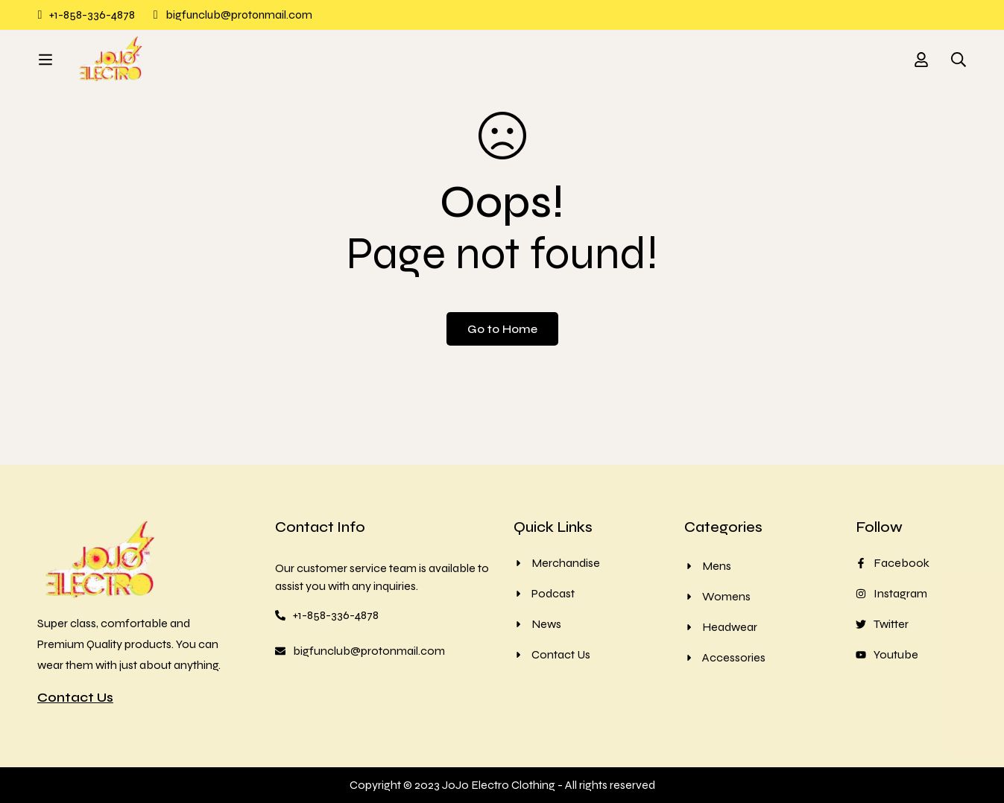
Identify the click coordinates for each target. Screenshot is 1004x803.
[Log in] (921, 66)
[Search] (958, 66)
